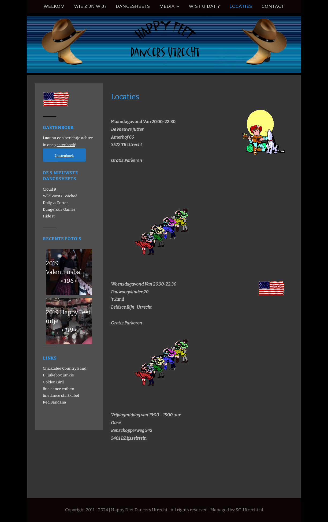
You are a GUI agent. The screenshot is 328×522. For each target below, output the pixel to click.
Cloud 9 (49, 189)
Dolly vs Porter (55, 203)
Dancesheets (133, 6)
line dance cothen (58, 389)
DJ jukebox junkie (58, 375)
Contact (273, 6)
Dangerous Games (59, 209)
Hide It (49, 216)
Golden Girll (53, 382)
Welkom (54, 6)
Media (167, 6)
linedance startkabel (61, 395)
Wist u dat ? (204, 6)
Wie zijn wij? (90, 6)
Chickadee (52, 368)
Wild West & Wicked (60, 196)
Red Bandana (54, 402)
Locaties (240, 6)
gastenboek (64, 145)
